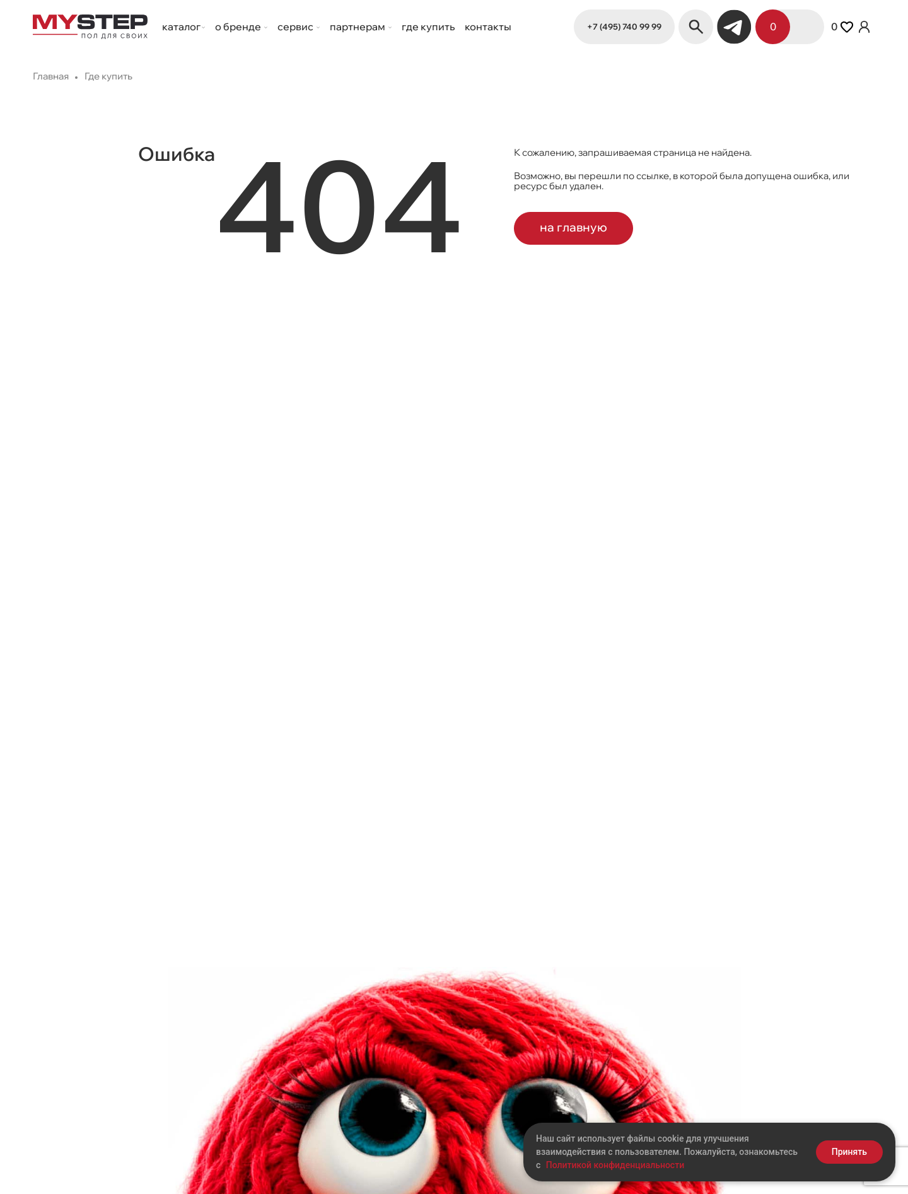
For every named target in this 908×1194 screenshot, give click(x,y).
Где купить (428, 26)
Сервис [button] (296, 26)
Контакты (488, 26)
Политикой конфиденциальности (615, 1165)
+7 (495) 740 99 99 (624, 26)
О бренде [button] (239, 26)
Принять (849, 1152)
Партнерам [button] (358, 26)
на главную (573, 227)
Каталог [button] (181, 26)
